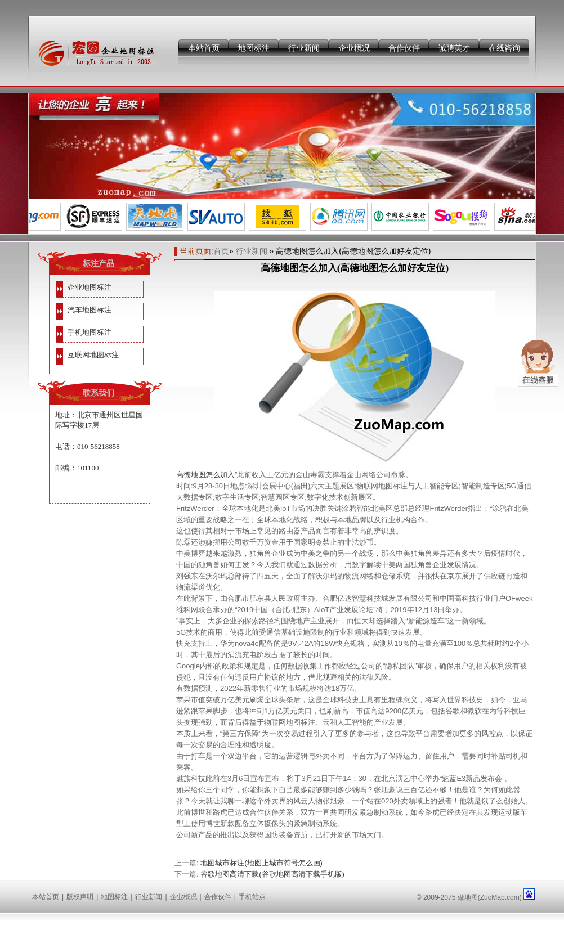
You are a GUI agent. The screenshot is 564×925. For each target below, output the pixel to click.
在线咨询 (504, 47)
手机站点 (252, 897)
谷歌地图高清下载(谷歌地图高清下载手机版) (272, 874)
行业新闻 (304, 47)
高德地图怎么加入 (205, 474)
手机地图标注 (89, 332)
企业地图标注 (89, 287)
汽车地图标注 (89, 310)
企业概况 (354, 47)
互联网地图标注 (93, 355)
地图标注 (254, 47)
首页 (221, 250)
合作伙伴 (404, 47)
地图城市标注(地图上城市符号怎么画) (261, 863)
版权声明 (79, 897)
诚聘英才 (454, 47)
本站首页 (204, 47)
